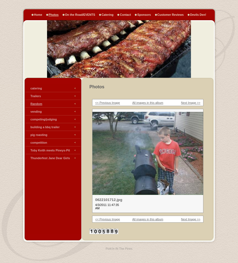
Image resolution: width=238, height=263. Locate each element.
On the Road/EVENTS (80, 14)
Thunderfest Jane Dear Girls (50, 158)
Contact (125, 14)
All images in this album (147, 102)
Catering (107, 14)
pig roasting (38, 134)
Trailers (35, 96)
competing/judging (43, 119)
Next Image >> (190, 102)
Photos (54, 14)
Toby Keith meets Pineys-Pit (50, 150)
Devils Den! (198, 14)
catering (36, 88)
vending (36, 111)
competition (38, 142)
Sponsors (144, 14)
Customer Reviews (170, 14)
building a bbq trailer (45, 127)
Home (38, 14)
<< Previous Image (107, 102)
